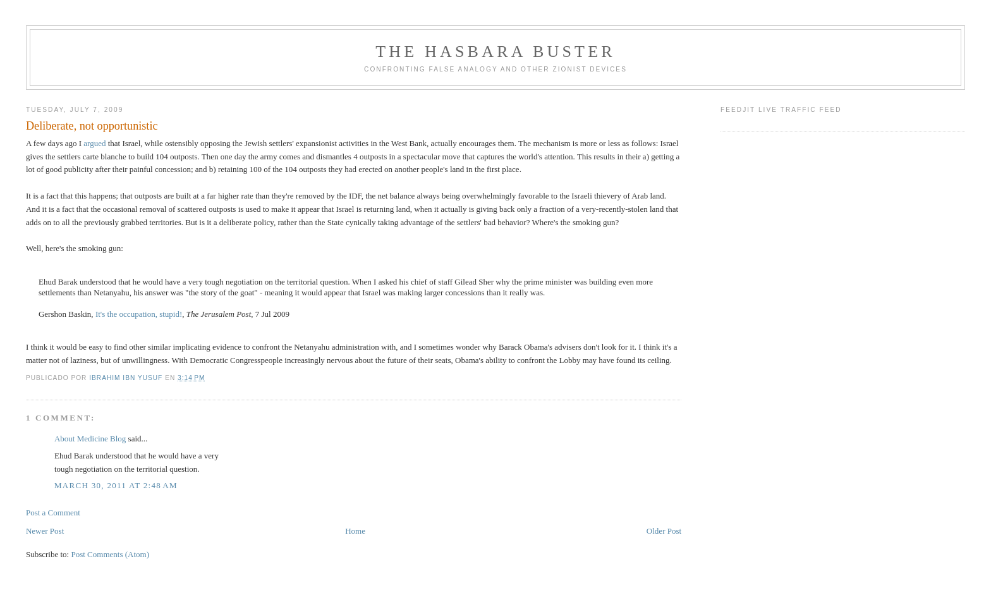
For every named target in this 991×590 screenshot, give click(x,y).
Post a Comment (53, 512)
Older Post (664, 531)
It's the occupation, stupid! (138, 314)
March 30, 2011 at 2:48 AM (116, 485)
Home (355, 531)
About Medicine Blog (90, 438)
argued (94, 143)
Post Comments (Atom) (110, 554)
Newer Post (45, 531)
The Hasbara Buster (495, 51)
